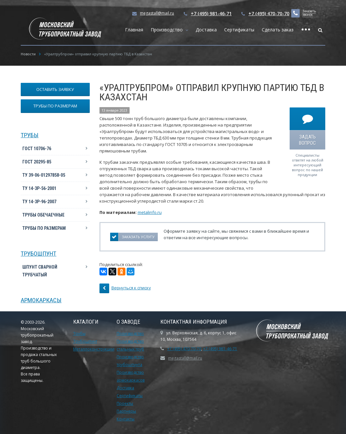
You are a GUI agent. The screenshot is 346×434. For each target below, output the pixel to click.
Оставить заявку (55, 89)
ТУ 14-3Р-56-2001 (39, 188)
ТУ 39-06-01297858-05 (43, 175)
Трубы (30, 135)
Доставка (206, 30)
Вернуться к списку (125, 288)
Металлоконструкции (93, 349)
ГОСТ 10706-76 (36, 148)
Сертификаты (239, 30)
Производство (168, 30)
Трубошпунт (38, 253)
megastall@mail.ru (157, 13)
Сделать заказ (278, 30)
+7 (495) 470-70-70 (268, 13)
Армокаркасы (41, 300)
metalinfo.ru (150, 212)
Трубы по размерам (55, 106)
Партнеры (126, 411)
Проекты (125, 403)
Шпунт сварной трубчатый (39, 270)
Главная (134, 30)
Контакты (125, 419)
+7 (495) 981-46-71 (211, 13)
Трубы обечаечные (43, 214)
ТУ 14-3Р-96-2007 (39, 201)
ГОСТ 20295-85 (36, 161)
